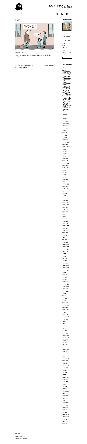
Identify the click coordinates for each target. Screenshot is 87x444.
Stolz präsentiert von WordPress (21, 438)
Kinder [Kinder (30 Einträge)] (69, 83)
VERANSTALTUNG (66, 52)
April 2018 (64, 277)
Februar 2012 (65, 363)
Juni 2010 (64, 372)
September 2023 (66, 167)
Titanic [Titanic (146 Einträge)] (65, 101)
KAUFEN (43, 14)
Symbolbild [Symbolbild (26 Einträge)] (65, 96)
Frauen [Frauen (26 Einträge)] (64, 76)
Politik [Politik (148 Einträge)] (67, 92)
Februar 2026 (65, 120)
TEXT (63, 50)
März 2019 (64, 260)
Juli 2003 (64, 418)
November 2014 (65, 337)
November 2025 (65, 125)
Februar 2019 (65, 262)
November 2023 (65, 163)
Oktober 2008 (65, 389)
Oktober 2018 (65, 269)
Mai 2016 (64, 312)
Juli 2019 (64, 253)
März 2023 (64, 177)
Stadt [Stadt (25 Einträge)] (70, 95)
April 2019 (64, 258)
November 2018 (65, 267)
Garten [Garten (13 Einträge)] (63, 77)
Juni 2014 (64, 342)
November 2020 (65, 226)
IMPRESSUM (17, 433)
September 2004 (66, 414)
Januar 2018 (65, 283)
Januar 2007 (65, 404)
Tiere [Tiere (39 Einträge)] (69, 99)
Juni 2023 (64, 172)
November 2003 (65, 416)
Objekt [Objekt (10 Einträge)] (63, 92)
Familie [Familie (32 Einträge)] (68, 75)
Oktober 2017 (65, 288)
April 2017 (64, 298)
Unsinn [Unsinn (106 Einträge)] (65, 103)
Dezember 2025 (65, 123)
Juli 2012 (64, 361)
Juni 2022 (64, 193)
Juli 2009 (64, 384)
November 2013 (65, 349)
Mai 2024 (64, 153)
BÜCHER (22, 14)
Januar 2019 (65, 263)
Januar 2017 (65, 302)
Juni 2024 (64, 151)
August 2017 (65, 291)
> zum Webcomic (66, 31)
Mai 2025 (64, 134)
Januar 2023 (65, 181)
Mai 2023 (64, 174)
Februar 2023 (65, 179)
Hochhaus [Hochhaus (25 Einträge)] (64, 82)
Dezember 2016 (65, 304)
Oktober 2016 (65, 307)
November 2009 (65, 379)
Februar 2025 (65, 139)
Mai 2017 (64, 297)
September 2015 (66, 321)
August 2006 (65, 405)
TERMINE (30, 14)
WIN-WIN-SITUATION (49, 65)
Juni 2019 (64, 255)
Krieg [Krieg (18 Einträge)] (67, 84)
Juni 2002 (64, 423)
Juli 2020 (64, 233)
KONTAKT (50, 14)
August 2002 (65, 421)
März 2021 (64, 219)
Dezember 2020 (65, 225)
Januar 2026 (65, 121)
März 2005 (64, 412)
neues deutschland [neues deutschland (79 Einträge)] (66, 89)
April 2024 (64, 155)
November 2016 (65, 305)
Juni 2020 (64, 235)
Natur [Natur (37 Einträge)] (64, 89)
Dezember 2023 (65, 162)
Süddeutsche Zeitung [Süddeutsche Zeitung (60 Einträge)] (66, 98)
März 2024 (64, 156)
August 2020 (65, 232)
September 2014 (66, 339)
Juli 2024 (64, 149)
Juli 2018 (64, 272)
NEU (16, 14)
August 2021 (65, 211)
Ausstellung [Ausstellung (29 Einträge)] (65, 70)
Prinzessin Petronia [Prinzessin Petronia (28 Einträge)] (65, 94)
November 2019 (65, 246)
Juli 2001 (64, 425)
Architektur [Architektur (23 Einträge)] (64, 69)
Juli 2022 (64, 191)
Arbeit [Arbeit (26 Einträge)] (67, 68)
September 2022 (66, 188)
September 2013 (66, 351)
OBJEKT (64, 49)
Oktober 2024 (65, 144)
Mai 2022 (64, 195)
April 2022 (64, 197)
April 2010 (64, 375)
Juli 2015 (64, 325)
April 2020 (64, 239)
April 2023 (64, 176)
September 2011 (66, 368)
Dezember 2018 (65, 265)
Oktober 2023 (65, 165)
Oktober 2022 (65, 186)
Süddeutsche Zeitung (20, 52)
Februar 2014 (65, 347)
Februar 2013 (65, 354)
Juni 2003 (64, 419)
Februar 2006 (65, 407)
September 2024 (66, 146)
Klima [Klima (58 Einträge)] (64, 84)
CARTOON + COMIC (66, 40)
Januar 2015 (65, 333)
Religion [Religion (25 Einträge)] (67, 95)
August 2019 (65, 251)
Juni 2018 (64, 274)
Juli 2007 (64, 400)
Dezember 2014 (65, 335)
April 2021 (64, 218)
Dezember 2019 (65, 244)
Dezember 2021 (65, 204)
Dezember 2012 (65, 358)
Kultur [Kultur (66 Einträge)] (64, 86)
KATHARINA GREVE (60, 5)
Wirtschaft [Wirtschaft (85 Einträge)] (66, 108)
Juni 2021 (64, 214)
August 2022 (65, 190)
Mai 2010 (64, 374)
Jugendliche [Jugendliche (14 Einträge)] (64, 83)
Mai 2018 (64, 276)
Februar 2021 (65, 221)
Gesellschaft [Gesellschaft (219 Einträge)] (66, 80)
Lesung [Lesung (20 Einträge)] (68, 86)
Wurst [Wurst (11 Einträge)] (63, 110)
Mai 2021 (64, 216)
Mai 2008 (64, 393)
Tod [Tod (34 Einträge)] (69, 101)
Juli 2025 (64, 130)
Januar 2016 (65, 314)
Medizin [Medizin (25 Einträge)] (68, 87)
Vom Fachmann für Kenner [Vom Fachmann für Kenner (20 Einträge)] (66, 104)
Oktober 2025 (65, 127)
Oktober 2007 (65, 396)
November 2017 (65, 286)
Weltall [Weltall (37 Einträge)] (64, 106)
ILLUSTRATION (65, 47)
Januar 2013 (65, 356)
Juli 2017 (64, 293)
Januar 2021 (65, 223)
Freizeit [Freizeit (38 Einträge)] (68, 76)
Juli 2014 (64, 340)
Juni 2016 (64, 311)
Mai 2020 (64, 237)
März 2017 (64, 300)
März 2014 (64, 346)
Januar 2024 (65, 160)
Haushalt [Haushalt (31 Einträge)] (67, 81)
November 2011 (65, 365)
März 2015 (64, 330)
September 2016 (66, 309)
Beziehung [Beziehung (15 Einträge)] (64, 71)
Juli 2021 (64, 212)
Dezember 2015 (65, 316)
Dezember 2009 (65, 377)
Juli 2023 (64, 170)
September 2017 (66, 290)
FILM (63, 42)
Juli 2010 (64, 370)
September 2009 (66, 382)
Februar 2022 (65, 200)
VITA (37, 14)
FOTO (63, 43)
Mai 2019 (64, 256)
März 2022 (64, 198)
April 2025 (64, 135)
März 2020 (64, 240)
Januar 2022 (65, 202)
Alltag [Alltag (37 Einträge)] (64, 68)
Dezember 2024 (65, 141)
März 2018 (64, 279)
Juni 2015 (64, 326)
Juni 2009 (64, 386)
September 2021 (66, 209)
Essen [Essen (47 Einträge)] (64, 75)
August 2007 (65, 398)
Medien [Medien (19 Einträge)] (64, 87)
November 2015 (65, 318)
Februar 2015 (65, 332)
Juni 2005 (64, 409)
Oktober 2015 (65, 319)
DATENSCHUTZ (18, 435)
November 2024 (65, 142)
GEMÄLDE (64, 45)
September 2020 (66, 230)
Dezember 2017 (65, 284)
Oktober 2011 (65, 367)
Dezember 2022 (65, 183)
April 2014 (64, 344)
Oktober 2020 (65, 228)
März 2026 (64, 118)
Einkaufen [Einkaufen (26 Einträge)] (68, 73)
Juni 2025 (64, 132)
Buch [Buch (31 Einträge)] (68, 71)
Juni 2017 (64, 295)
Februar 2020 (65, 242)
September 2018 (66, 270)
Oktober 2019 (65, 248)
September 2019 (66, 249)
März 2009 (64, 388)
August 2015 (65, 323)
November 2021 (65, 205)
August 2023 (65, 169)
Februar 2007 (65, 402)
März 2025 (64, 137)
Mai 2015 (64, 328)
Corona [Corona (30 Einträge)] (64, 72)
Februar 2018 (65, 281)
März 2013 (64, 353)
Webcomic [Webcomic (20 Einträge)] (68, 105)
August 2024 (65, 148)
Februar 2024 (65, 158)
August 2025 (65, 128)
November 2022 (65, 184)
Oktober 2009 (65, 381)
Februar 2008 (65, 395)
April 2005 (64, 411)
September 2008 (66, 391)
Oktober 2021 (65, 207)
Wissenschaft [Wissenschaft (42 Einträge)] (66, 109)
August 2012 (65, 360)
